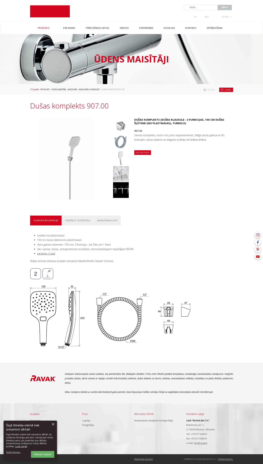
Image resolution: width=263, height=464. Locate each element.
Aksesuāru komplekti (89, 89)
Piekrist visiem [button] (42, 454)
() (195, 17)
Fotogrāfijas (88, 425)
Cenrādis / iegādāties (77, 220)
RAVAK (50, 11)
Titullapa (34, 89)
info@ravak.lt (200, 443)
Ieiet (207, 17)
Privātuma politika (143, 459)
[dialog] (30, 440)
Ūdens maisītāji (58, 89)
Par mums (35, 420)
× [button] (53, 424)
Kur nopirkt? (143, 152)
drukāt (211, 90)
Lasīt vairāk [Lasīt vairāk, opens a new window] (21, 446)
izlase (228, 90)
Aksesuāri (72, 89)
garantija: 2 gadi (46, 253)
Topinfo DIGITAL (225, 459)
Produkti (45, 89)
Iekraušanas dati (107, 220)
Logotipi (86, 420)
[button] (16, 452)
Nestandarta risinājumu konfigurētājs (153, 420)
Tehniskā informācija (45, 220)
